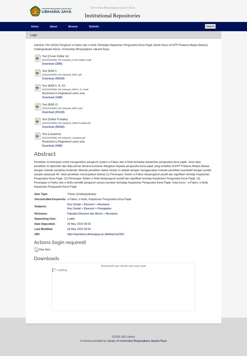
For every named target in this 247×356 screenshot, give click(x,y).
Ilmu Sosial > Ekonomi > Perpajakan (89, 208)
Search (210, 26)
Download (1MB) (52, 97)
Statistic (94, 26)
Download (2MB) (52, 63)
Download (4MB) (52, 145)
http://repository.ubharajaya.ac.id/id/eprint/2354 (95, 234)
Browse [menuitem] (73, 26)
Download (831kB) (53, 112)
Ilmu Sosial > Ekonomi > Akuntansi (88, 204)
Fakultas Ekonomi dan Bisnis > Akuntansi (92, 213)
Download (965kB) (53, 78)
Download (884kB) (53, 126)
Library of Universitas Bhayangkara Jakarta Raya (137, 340)
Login (33, 35)
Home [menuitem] (34, 26)
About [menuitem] (53, 26)
